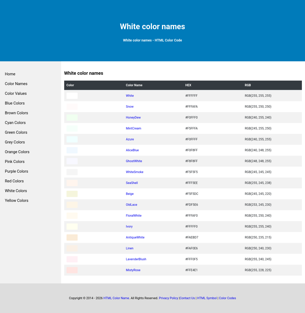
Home (10, 74)
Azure (130, 139)
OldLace (131, 205)
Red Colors (14, 181)
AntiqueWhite (135, 237)
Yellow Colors (16, 200)
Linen (129, 248)
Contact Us (187, 298)
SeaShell (132, 183)
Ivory (129, 226)
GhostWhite (134, 161)
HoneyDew (133, 117)
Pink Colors (15, 161)
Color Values (16, 93)
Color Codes (227, 298)
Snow (129, 106)
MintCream (133, 128)
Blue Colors (15, 103)
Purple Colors (16, 171)
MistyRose (133, 270)
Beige (130, 194)
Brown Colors (16, 113)
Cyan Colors (15, 122)
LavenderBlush (136, 259)
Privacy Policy (168, 298)
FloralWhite (133, 215)
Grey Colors (15, 142)
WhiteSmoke (134, 172)
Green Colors (16, 132)
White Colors (16, 190)
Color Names (16, 83)
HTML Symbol (207, 298)
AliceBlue (132, 150)
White (130, 96)
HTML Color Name (116, 298)
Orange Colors (17, 151)
